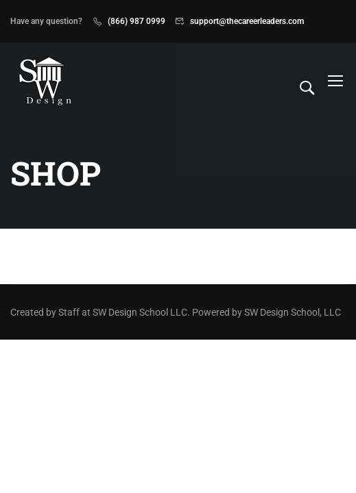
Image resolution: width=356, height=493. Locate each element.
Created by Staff (45, 312)
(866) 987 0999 (136, 21)
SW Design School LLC (140, 312)
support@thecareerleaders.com (247, 21)
